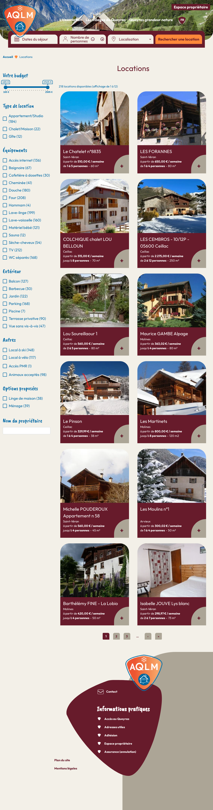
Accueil (8, 57)
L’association (71, 19)
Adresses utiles (114, 727)
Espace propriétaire (191, 7)
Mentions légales (65, 768)
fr (182, 20)
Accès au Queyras (116, 719)
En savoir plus (137, 91)
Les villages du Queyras (106, 19)
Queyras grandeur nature (151, 19)
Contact (111, 691)
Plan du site (62, 760)
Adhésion (110, 735)
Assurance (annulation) (120, 752)
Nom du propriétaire (22, 420)
